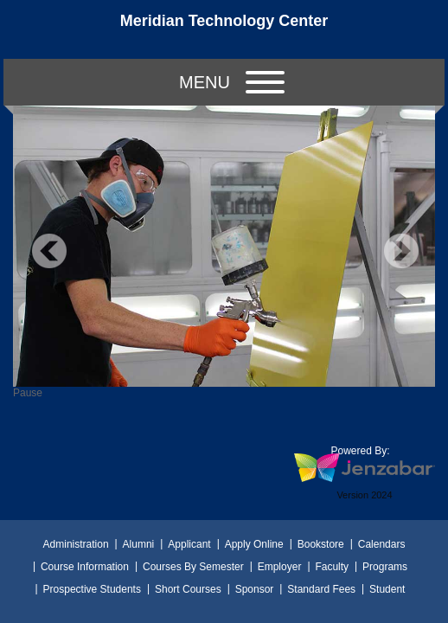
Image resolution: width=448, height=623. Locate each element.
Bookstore (321, 544)
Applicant (189, 544)
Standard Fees (321, 589)
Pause (27, 393)
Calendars (382, 544)
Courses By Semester (193, 567)
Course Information (85, 567)
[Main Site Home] (224, 29)
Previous (49, 251)
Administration (76, 544)
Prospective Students (92, 589)
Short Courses (188, 589)
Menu (232, 82)
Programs (384, 567)
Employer (280, 567)
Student (387, 589)
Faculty (332, 567)
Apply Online (254, 544)
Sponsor (254, 589)
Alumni (139, 544)
